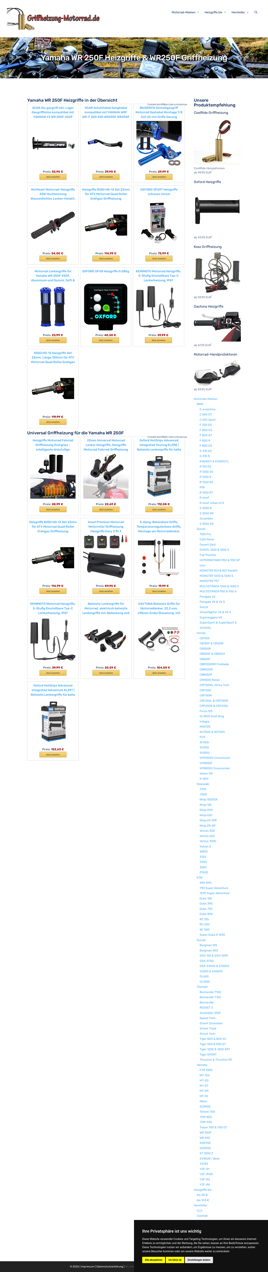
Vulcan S (205, 846)
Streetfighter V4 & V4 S (215, 612)
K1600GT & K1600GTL (214, 461)
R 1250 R (205, 477)
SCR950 (205, 1106)
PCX (202, 737)
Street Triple (208, 1028)
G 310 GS (206, 451)
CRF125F (205, 690)
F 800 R (205, 440)
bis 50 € (202, 1195)
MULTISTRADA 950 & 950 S (218, 591)
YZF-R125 (206, 1174)
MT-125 (204, 1075)
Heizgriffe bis (217, 12)
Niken (203, 1101)
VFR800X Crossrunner (215, 768)
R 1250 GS (206, 471)
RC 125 (204, 919)
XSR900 (205, 1148)
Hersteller (242, 12)
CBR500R (206, 669)
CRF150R (206, 695)
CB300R (205, 648)
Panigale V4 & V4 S (212, 601)
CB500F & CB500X (212, 653)
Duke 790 (206, 908)
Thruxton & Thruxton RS (216, 1059)
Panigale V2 (207, 596)
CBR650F (206, 674)
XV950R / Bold (209, 1158)
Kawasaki (203, 784)
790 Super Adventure (214, 888)
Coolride (202, 1215)
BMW (200, 404)
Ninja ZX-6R (207, 825)
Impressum (87, 1266)
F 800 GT (206, 435)
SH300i (205, 752)
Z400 (203, 862)
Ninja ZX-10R (208, 820)
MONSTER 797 (209, 581)
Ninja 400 (206, 810)
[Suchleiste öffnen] (256, 12)
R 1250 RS (206, 482)
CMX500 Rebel (210, 680)
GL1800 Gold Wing (212, 716)
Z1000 (204, 872)
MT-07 (204, 1085)
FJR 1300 (206, 1070)
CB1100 (205, 638)
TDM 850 (206, 1117)
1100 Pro (205, 534)
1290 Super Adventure (215, 893)
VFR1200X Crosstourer (215, 758)
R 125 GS (205, 466)
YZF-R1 (204, 1169)
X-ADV (204, 778)
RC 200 (205, 924)
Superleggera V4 (211, 617)
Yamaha (202, 1065)
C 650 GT (206, 414)
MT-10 (204, 1096)
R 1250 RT (206, 492)
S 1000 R (206, 508)
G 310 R (205, 456)
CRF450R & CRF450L (214, 705)
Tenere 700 (207, 1111)
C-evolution (208, 409)
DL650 (204, 976)
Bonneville (207, 1002)
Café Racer (207, 539)
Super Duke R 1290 (212, 934)
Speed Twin (207, 1018)
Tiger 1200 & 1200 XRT (215, 1049)
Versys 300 (207, 830)
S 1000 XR (206, 523)
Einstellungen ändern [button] (199, 1260)
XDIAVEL (205, 628)
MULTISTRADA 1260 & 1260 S (219, 586)
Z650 (203, 867)
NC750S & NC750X (212, 732)
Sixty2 (204, 607)
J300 (203, 794)
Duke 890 (206, 914)
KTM (200, 877)
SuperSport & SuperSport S (218, 622)
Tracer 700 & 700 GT (213, 1127)
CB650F (205, 659)
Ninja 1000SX (209, 799)
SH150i (204, 747)
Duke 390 (206, 903)
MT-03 (204, 1080)
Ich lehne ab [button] (175, 1260)
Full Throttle (208, 555)
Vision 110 (206, 773)
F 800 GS (206, 430)
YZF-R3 (205, 1179)
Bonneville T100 (210, 992)
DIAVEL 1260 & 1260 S (214, 549)
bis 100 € (203, 1200)
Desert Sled (208, 544)
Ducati (201, 529)
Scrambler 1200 (210, 1013)
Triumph (202, 986)
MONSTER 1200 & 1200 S (216, 575)
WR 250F (206, 1132)
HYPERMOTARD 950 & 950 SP (220, 560)
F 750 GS (206, 425)
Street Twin (207, 1033)
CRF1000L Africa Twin (214, 685)
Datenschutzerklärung (109, 1266)
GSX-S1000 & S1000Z (214, 966)
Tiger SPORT (208, 1054)
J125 (203, 789)
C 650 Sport (208, 419)
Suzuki (201, 940)
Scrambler (206, 518)
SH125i (204, 742)
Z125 (203, 856)
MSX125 (205, 726)
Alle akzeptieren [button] (153, 1260)
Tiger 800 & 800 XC (213, 1038)
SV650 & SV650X (211, 971)
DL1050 (205, 981)
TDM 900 (206, 1122)
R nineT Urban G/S (212, 503)
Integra (204, 721)
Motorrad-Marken (187, 12)
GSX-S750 (207, 961)
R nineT (204, 497)
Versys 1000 (208, 841)
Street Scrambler (211, 1023)
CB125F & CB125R (211, 643)
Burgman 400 (209, 950)
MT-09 (204, 1091)
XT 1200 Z (206, 1153)
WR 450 (205, 1137)
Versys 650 (207, 836)
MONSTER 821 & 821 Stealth (219, 570)
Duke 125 (206, 898)
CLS (199, 1210)
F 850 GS (206, 445)
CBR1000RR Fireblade (214, 664)
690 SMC (206, 882)
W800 (204, 851)
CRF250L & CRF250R (214, 700)
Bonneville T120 (210, 997)
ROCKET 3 (206, 1007)
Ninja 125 (206, 804)
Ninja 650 (206, 815)
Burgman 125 (208, 945)
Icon (202, 565)
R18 (202, 487)
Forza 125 (206, 711)
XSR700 (205, 1143)
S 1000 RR (206, 513)
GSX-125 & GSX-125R (214, 955)
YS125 (204, 1163)
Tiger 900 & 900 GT (213, 1044)
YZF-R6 (205, 1184)
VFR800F (206, 763)
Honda (201, 633)
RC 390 (204, 929)
